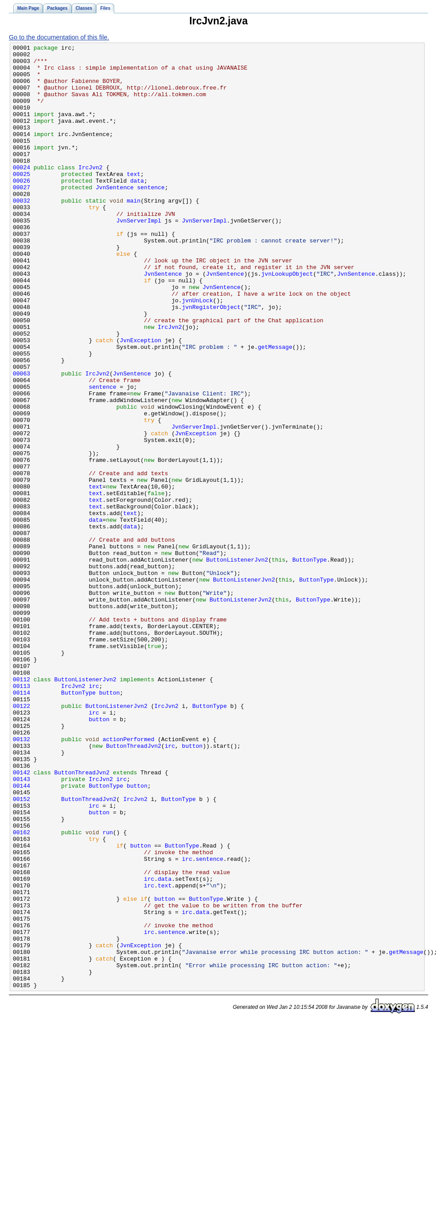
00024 (21, 192)
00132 (21, 879)
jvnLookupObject (287, 320)
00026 (21, 208)
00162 (21, 990)
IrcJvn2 (90, 192)
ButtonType (309, 663)
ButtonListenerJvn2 (237, 663)
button (109, 823)
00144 (21, 934)
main (133, 232)
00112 (21, 807)
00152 (21, 950)
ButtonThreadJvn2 (133, 887)
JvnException (141, 400)
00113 (21, 815)
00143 (21, 926)
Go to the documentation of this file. (59, 37)
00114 (21, 823)
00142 (21, 918)
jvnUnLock (197, 352)
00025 (21, 200)
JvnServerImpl (138, 256)
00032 (21, 232)
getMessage (275, 408)
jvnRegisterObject (211, 360)
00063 (21, 440)
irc (94, 815)
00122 (21, 839)
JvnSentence (115, 216)
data (137, 208)
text (133, 200)
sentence (151, 216)
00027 (21, 216)
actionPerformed (129, 879)
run (108, 990)
